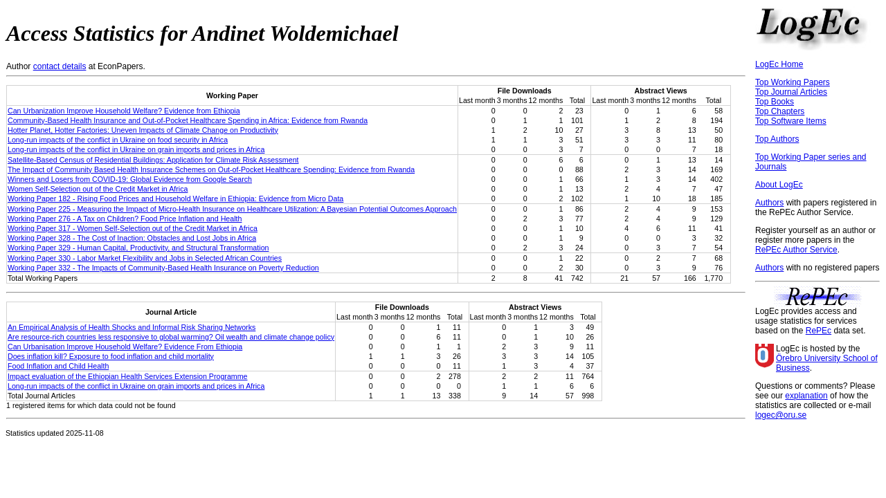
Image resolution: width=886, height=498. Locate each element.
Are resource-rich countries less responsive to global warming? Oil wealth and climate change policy (171, 337)
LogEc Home (779, 64)
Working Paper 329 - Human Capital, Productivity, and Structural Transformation (138, 247)
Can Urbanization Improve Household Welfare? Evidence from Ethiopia (124, 111)
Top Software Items (790, 121)
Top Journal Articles (791, 92)
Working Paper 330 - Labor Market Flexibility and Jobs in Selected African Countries (145, 258)
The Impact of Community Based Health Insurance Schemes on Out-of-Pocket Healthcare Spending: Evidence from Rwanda (211, 169)
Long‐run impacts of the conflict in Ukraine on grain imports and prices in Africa (136, 149)
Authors (769, 203)
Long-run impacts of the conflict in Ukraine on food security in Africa (118, 140)
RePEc (818, 330)
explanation (806, 395)
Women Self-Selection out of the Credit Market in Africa (98, 189)
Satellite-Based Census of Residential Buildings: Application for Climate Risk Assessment (153, 160)
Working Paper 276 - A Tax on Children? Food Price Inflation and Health (125, 218)
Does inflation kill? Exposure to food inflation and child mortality (111, 356)
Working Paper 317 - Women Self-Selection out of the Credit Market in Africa (132, 228)
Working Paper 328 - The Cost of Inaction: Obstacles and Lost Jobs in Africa (132, 238)
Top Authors (777, 139)
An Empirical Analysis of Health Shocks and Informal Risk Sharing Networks (131, 327)
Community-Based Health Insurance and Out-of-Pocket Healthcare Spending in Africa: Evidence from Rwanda (188, 120)
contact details (60, 66)
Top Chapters (779, 111)
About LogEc (779, 185)
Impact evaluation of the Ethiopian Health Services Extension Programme (128, 376)
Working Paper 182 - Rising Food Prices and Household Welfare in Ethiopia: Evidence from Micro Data (175, 198)
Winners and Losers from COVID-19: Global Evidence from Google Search (130, 179)
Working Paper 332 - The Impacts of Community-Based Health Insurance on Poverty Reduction (163, 268)
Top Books (774, 102)
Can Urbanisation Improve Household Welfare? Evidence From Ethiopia (125, 346)
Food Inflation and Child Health (58, 366)
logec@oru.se (780, 415)
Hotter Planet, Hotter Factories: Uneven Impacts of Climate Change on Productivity (143, 130)
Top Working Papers (792, 82)
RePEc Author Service (796, 250)
